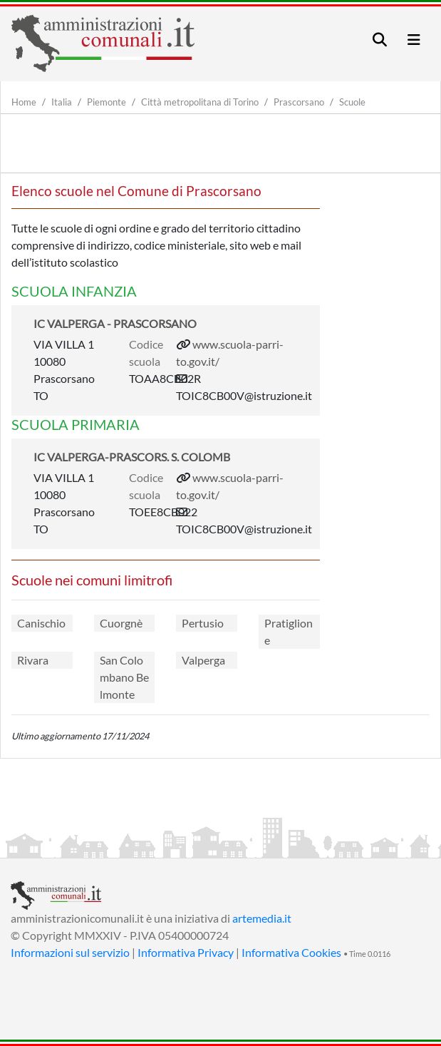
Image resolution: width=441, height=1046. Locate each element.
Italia (61, 102)
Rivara (32, 660)
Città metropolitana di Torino (200, 102)
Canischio (41, 623)
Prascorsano (299, 102)
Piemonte (106, 102)
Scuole (352, 102)
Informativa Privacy (186, 952)
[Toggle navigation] (379, 40)
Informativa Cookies (291, 952)
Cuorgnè (121, 623)
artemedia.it (261, 918)
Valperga (203, 660)
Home (23, 102)
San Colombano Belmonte (124, 677)
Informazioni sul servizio (70, 952)
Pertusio (203, 623)
